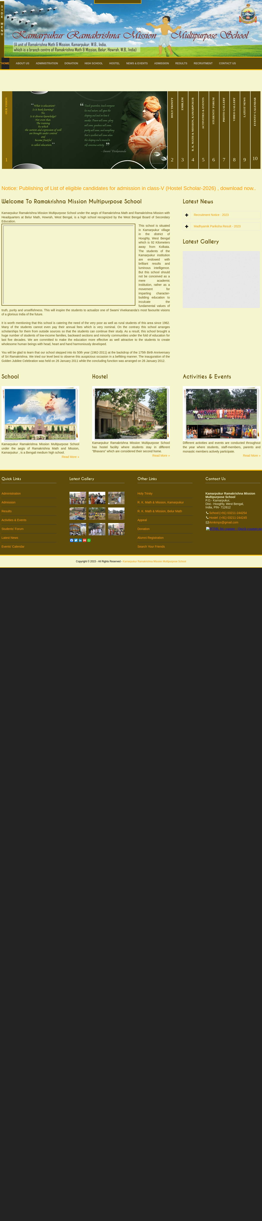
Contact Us (227, 63)
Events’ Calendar (13, 546)
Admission (161, 63)
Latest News (10, 537)
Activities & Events (14, 520)
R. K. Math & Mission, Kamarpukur (160, 502)
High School (94, 63)
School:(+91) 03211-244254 (228, 513)
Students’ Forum (13, 529)
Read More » (70, 457)
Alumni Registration (150, 537)
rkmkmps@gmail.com (223, 522)
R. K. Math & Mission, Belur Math (159, 511)
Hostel (114, 63)
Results (181, 63)
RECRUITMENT (203, 63)
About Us (22, 63)
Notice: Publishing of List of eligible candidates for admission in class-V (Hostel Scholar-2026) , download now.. (129, 188)
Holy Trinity (144, 493)
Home (5, 63)
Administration (47, 63)
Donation (71, 63)
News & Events (137, 63)
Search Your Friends (151, 546)
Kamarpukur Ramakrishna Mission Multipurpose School (154, 561)
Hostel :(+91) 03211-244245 (228, 517)
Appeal (142, 520)
